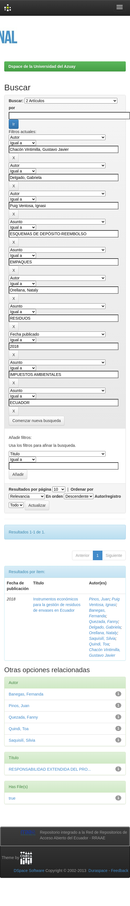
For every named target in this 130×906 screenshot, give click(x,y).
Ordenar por (82, 489)
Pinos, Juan (99, 599)
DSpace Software (29, 870)
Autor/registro (108, 496)
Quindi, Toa (99, 644)
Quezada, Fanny (103, 621)
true (12, 798)
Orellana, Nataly (103, 633)
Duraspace (97, 870)
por (12, 108)
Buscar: (16, 100)
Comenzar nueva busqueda (36, 420)
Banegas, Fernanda (26, 694)
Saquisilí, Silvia (102, 638)
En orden (54, 496)
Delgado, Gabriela (105, 627)
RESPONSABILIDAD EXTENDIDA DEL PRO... (50, 769)
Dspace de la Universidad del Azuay (41, 66)
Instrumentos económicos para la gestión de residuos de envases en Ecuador (56, 605)
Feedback (119, 870)
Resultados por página (30, 489)
